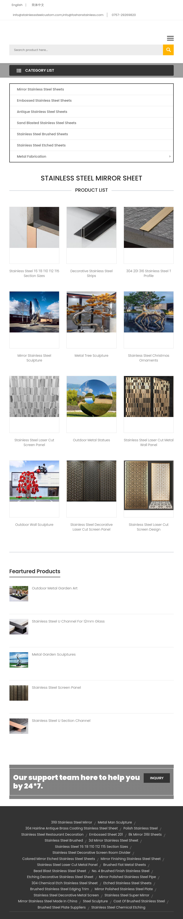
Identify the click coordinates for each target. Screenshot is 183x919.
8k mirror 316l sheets (145, 834)
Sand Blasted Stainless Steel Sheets (46, 123)
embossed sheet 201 (106, 834)
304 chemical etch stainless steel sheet (64, 883)
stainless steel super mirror (127, 895)
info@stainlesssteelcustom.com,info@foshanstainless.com (58, 15)
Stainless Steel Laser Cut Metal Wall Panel (149, 442)
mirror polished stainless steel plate (124, 889)
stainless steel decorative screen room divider (91, 852)
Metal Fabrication (94, 156)
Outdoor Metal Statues (91, 440)
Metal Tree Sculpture (91, 355)
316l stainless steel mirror (71, 822)
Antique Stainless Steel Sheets (42, 111)
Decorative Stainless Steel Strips (91, 273)
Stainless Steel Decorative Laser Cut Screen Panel (91, 527)
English (17, 5)
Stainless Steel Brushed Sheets (42, 134)
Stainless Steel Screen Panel (56, 687)
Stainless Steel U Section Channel (61, 720)
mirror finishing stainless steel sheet (131, 858)
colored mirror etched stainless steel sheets (58, 858)
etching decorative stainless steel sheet (60, 876)
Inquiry (157, 778)
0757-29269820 (124, 15)
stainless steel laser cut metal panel (67, 864)
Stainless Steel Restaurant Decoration (52, 834)
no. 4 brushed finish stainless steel (120, 871)
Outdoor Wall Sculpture (34, 524)
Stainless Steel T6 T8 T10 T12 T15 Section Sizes (34, 273)
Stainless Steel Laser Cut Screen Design (149, 527)
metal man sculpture (115, 822)
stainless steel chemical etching (118, 907)
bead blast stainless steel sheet (60, 871)
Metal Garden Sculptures (54, 654)
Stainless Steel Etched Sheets (41, 145)
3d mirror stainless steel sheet (113, 840)
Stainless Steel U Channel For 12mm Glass (68, 621)
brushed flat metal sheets (124, 864)
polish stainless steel (140, 828)
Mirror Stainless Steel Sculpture (34, 358)
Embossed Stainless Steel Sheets (44, 100)
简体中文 (38, 5)
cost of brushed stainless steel (139, 901)
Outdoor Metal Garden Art (54, 588)
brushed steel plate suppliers (62, 907)
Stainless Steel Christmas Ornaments (148, 358)
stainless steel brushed (64, 840)
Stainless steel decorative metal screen (66, 895)
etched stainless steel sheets (127, 883)
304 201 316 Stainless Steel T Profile (148, 273)
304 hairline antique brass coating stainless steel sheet (71, 828)
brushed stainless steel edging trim (59, 889)
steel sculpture (95, 901)
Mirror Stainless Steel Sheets (40, 89)
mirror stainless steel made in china (47, 901)
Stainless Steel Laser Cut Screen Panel (34, 442)
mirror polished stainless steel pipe (127, 876)
